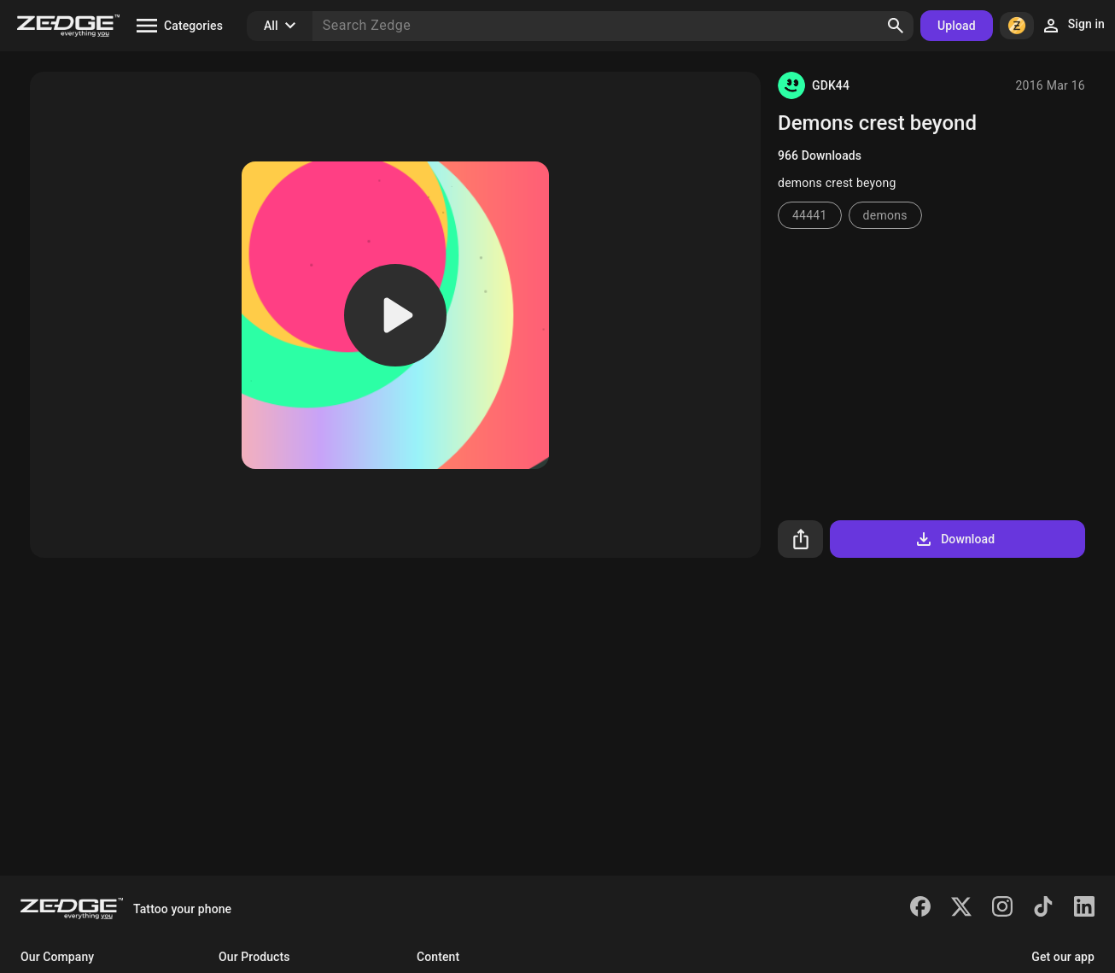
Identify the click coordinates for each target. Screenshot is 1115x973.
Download (954, 539)
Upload (956, 25)
